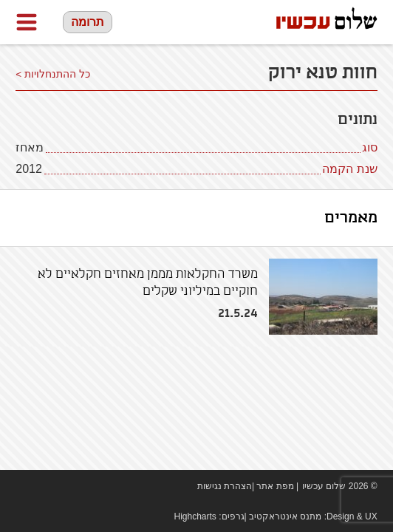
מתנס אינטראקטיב (285, 516)
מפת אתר (274, 486)
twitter (67, 486)
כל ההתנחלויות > (53, 74)
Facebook (23, 486)
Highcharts (195, 516)
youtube (45, 486)
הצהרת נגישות (224, 486)
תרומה (87, 22)
